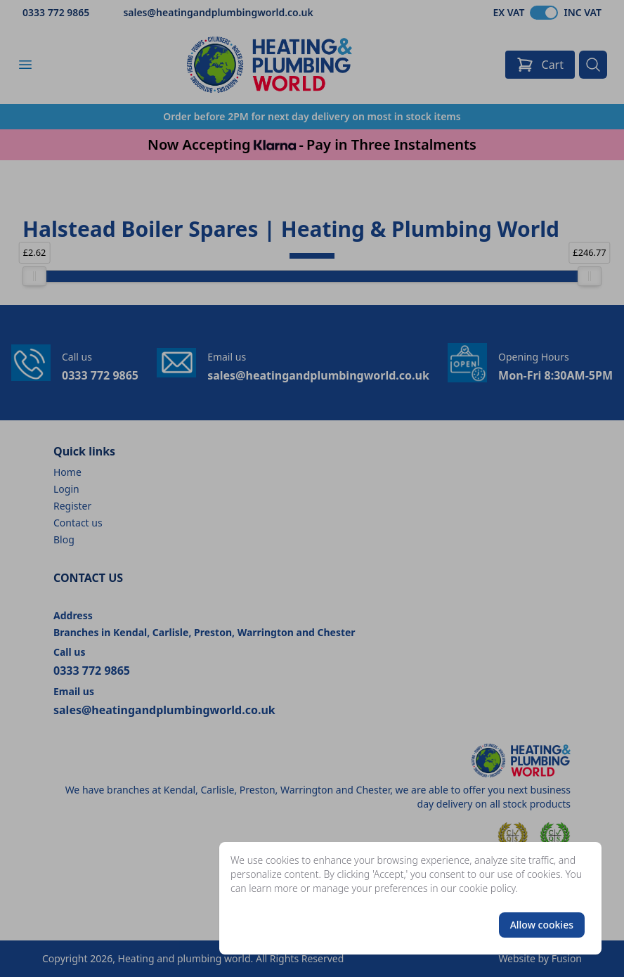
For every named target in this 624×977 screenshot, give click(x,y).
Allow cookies (541, 924)
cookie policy (487, 888)
